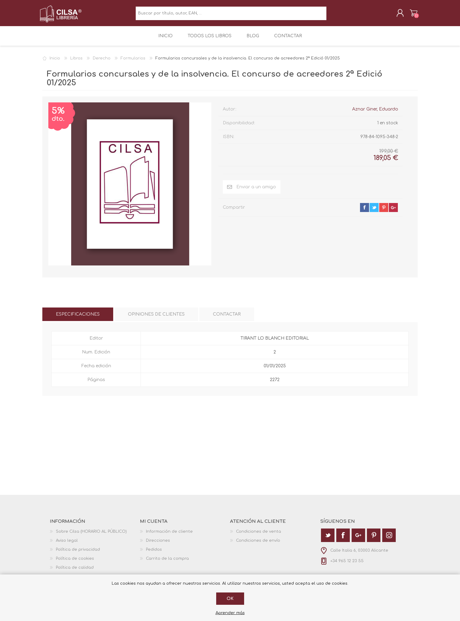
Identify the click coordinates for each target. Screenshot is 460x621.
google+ (393, 211)
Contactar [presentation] (227, 318)
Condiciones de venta (258, 535)
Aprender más (230, 613)
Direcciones (158, 544)
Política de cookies (75, 562)
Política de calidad (75, 571)
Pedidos (154, 553)
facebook (364, 211)
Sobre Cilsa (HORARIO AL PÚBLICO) (91, 535)
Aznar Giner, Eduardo (375, 113)
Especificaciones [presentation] (78, 318)
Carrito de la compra (411, 14)
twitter (374, 211)
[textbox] (231, 15)
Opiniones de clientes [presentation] (156, 318)
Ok (230, 598)
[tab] (77, 318)
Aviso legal (67, 544)
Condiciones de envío (258, 544)
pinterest (383, 211)
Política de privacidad (78, 553)
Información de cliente (169, 535)
